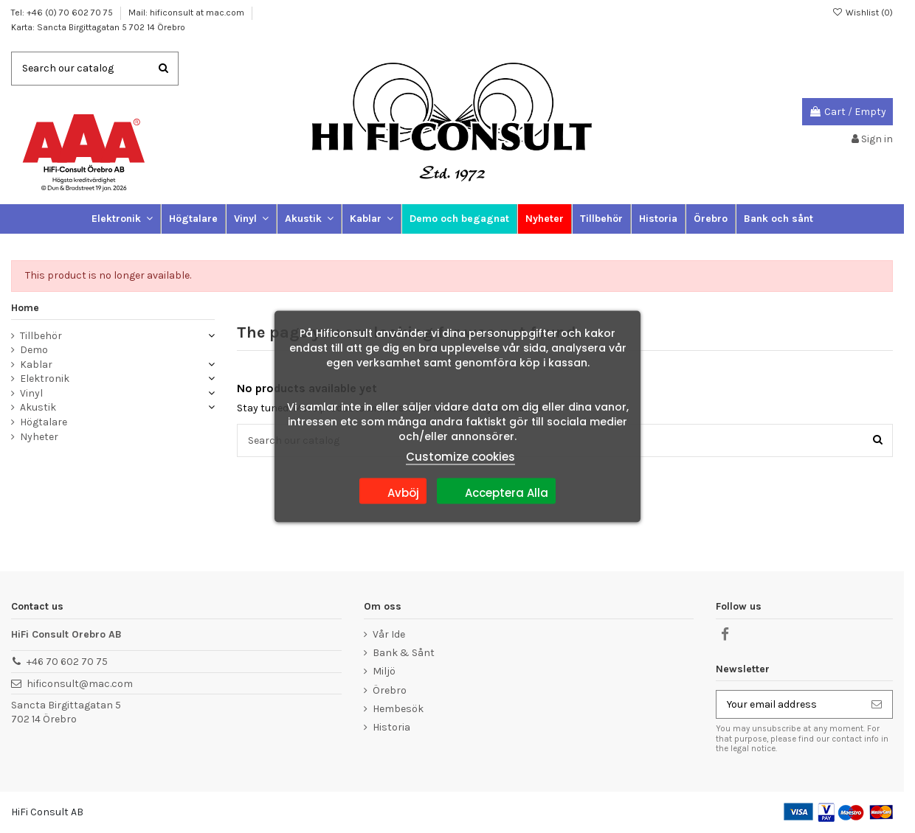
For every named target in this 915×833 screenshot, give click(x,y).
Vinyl (31, 393)
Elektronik (44, 378)
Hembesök (398, 709)
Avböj (393, 491)
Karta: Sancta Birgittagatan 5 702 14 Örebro (98, 27)
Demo (34, 350)
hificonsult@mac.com (80, 683)
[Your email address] (789, 705)
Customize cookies (460, 456)
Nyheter (39, 437)
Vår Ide (389, 634)
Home (25, 308)
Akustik (38, 407)
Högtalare (43, 422)
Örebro (390, 690)
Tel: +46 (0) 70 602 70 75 (63, 12)
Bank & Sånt (404, 652)
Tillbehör (41, 336)
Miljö (384, 671)
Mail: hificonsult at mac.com (187, 12)
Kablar (36, 364)
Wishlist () (862, 12)
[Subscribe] (876, 705)
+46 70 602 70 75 (67, 661)
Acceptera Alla (496, 491)
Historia (391, 727)
